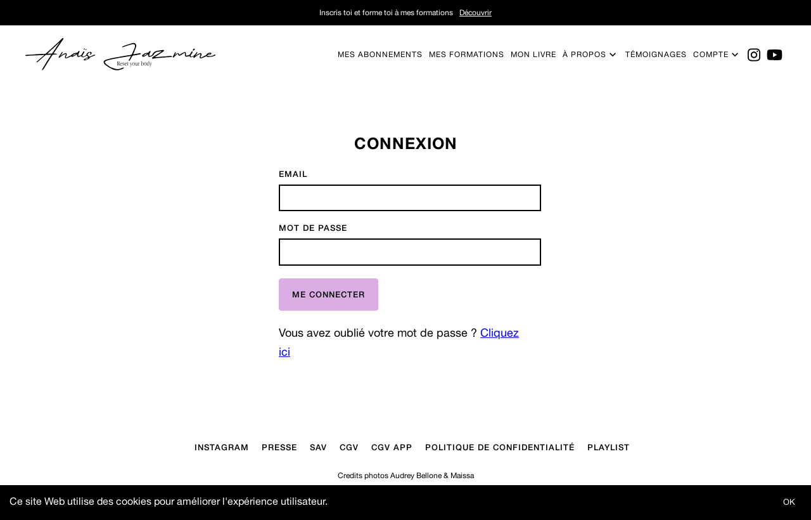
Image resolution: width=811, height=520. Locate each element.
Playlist (608, 447)
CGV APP (391, 447)
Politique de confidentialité (500, 447)
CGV (349, 447)
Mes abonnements (380, 54)
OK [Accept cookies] (789, 502)
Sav (318, 447)
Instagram (222, 447)
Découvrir (475, 12)
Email (293, 174)
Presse (279, 447)
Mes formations (466, 54)
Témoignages (656, 54)
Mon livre (533, 54)
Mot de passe (313, 228)
